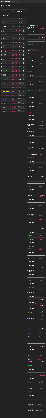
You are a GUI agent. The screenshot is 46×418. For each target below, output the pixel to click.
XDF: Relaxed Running (5, 1)
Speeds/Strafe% (12, 13)
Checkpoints (20, 13)
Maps (12, 1)
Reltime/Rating (4, 13)
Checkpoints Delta (5, 15)
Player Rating (16, 1)
